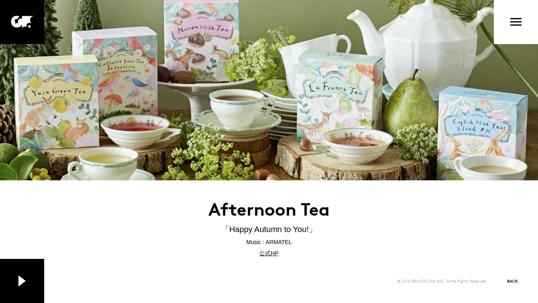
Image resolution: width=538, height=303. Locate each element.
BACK (512, 280)
